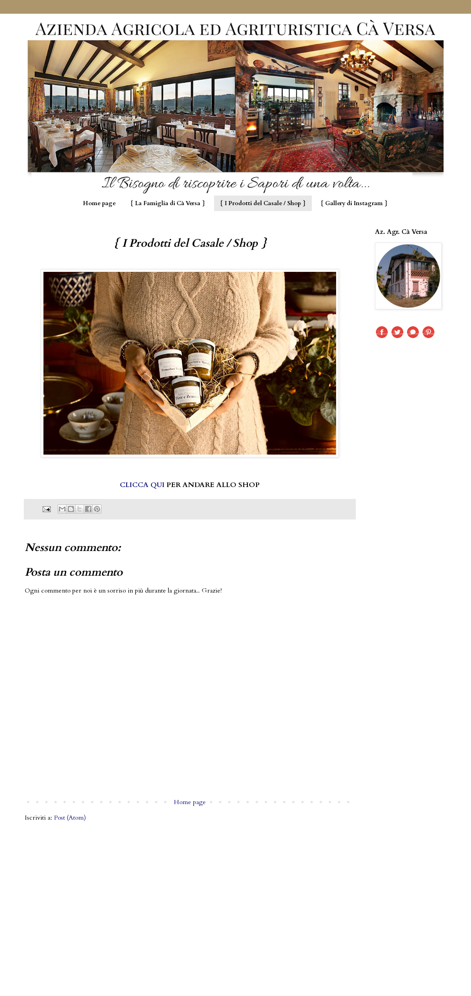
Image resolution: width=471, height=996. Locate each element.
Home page (99, 203)
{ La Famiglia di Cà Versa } (167, 203)
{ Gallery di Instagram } (354, 203)
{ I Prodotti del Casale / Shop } (263, 203)
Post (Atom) (70, 817)
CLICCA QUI (142, 485)
